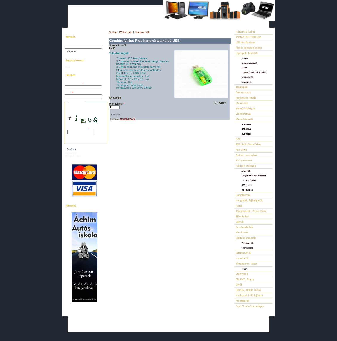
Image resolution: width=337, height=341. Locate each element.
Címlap (112, 32)
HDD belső (246, 124)
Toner (244, 268)
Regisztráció (71, 153)
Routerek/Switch (249, 180)
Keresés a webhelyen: (75, 43)
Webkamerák (247, 243)
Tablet (244, 67)
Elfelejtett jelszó (72, 156)
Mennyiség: (116, 103)
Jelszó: (69, 93)
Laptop (245, 58)
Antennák (246, 171)
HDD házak (246, 133)
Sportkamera (247, 247)
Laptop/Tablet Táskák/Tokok (254, 72)
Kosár (67, 67)
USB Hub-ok (247, 185)
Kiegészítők (247, 81)
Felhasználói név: (74, 84)
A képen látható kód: (78, 128)
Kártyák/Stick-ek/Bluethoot (254, 175)
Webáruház (125, 32)
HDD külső (246, 129)
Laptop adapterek (249, 63)
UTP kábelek (247, 189)
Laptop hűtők (247, 77)
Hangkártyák (142, 32)
